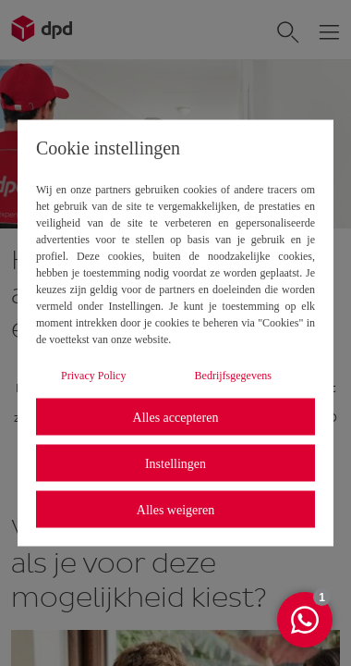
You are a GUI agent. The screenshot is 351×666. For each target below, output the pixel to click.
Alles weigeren (175, 509)
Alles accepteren (176, 417)
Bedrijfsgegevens (233, 375)
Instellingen (175, 463)
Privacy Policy (93, 375)
